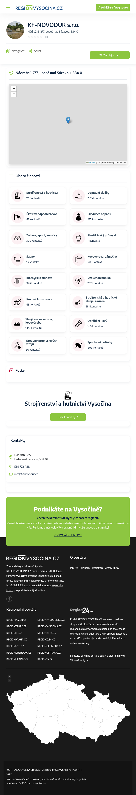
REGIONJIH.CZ (14, 632)
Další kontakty (68, 417)
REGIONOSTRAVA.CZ (49, 652)
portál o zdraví (99, 655)
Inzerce (74, 567)
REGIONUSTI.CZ (15, 646)
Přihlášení (85, 567)
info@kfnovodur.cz (26, 474)
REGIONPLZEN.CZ (16, 619)
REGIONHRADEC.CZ (17, 659)
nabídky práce (37, 580)
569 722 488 (22, 466)
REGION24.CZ (45, 659)
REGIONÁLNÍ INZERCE (68, 535)
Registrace (121, 7)
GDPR (76, 769)
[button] (68, 120)
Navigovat (15, 51)
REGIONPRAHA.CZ (16, 639)
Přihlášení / (106, 7)
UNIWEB (75, 633)
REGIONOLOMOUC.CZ (50, 646)
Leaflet (90, 162)
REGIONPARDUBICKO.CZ (52, 619)
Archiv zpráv (113, 567)
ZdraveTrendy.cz (79, 660)
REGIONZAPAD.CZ (16, 626)
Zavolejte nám (108, 55)
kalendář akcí (20, 580)
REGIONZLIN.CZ (46, 639)
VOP (9, 773)
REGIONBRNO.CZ (47, 632)
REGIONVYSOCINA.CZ (50, 626)
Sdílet (35, 51)
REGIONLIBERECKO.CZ (19, 652)
